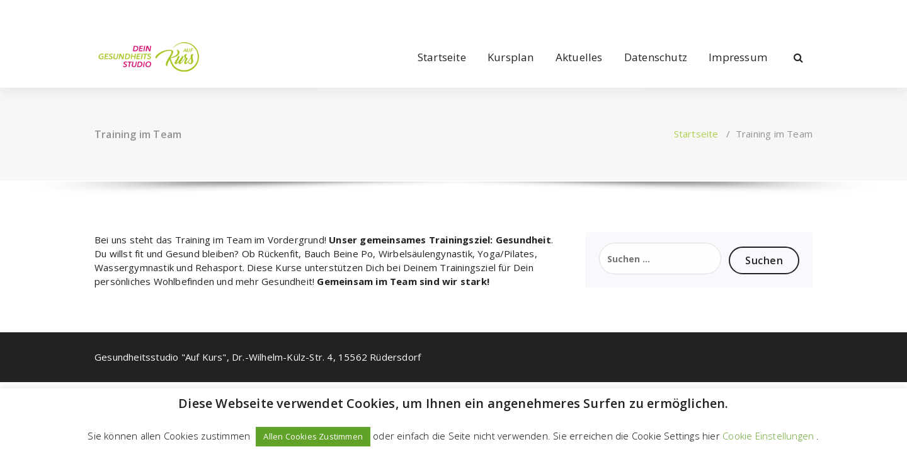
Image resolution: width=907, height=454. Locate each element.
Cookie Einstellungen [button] (768, 435)
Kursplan (511, 57)
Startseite (442, 57)
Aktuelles (579, 57)
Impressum (738, 57)
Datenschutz (655, 57)
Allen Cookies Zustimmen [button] (313, 436)
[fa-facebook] (97, 12)
